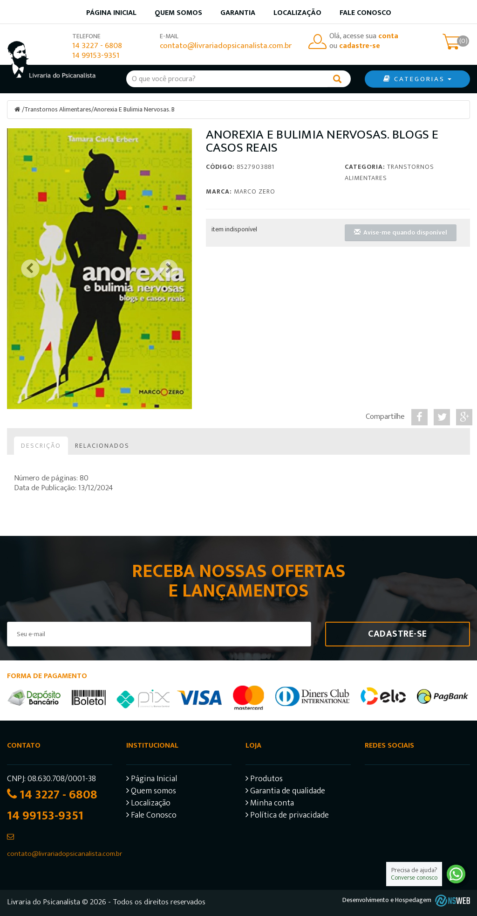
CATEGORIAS (417, 79)
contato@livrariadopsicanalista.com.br (226, 46)
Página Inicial (151, 779)
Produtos (264, 779)
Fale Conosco (365, 13)
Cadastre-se (397, 633)
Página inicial (111, 13)
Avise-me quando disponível (400, 232)
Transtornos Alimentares (57, 109)
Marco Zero (254, 191)
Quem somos (178, 13)
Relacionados (102, 445)
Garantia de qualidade (285, 792)
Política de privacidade (287, 816)
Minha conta (269, 804)
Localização (297, 13)
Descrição (41, 445)
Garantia (237, 13)
